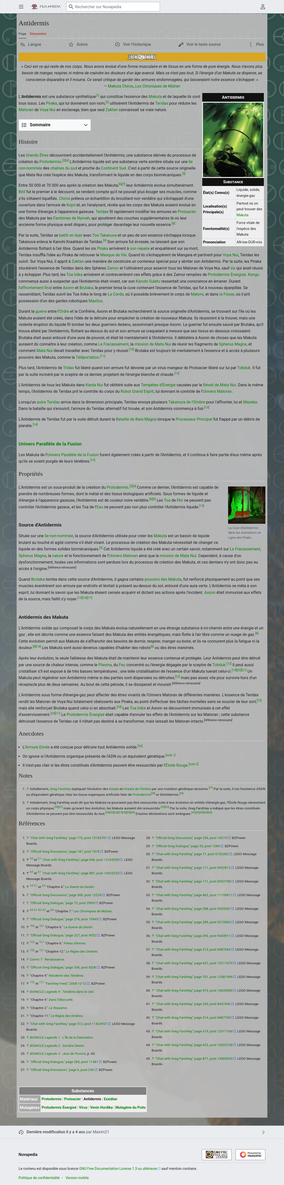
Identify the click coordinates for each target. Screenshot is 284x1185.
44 (206, 812)
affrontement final (36, 287)
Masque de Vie (113, 255)
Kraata (114, 789)
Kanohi (142, 281)
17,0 (32, 982)
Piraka (51, 103)
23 (259, 700)
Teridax (161, 103)
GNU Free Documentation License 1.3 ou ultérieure (118, 1169)
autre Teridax (48, 402)
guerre (41, 311)
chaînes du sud (63, 168)
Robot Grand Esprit (137, 391)
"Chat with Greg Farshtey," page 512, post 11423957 (68, 1024)
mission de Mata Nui (152, 344)
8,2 (39, 910)
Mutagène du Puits (130, 1107)
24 (119, 707)
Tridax (68, 367)
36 (116, 812)
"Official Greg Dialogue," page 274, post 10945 (64, 919)
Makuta (114, 86)
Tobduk (243, 367)
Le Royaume (58, 1008)
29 (181, 793)
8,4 (52, 910)
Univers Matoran (217, 391)
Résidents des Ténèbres (66, 975)
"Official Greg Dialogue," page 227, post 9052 (63, 935)
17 (89, 598)
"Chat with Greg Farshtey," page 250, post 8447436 (193, 1004)
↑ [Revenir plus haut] (27, 789)
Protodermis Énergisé (227, 274)
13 (206, 407)
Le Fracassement (113, 344)
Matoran (26, 109)
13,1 (41, 950)
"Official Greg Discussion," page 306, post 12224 (65, 895)
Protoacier (187, 211)
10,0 (32, 926)
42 (197, 812)
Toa (95, 235)
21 (244, 670)
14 (35, 424)
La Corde (116, 294)
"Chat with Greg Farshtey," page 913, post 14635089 (194, 990)
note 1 (170, 755)
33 (167, 807)
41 (193, 812)
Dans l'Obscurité (61, 1000)
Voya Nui (47, 109)
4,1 (39, 872)
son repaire (140, 248)
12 (176, 373)
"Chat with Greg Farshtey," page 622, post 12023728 (194, 1045)
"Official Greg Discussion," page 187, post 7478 (64, 851)
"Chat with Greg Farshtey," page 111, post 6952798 (193, 881)
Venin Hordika (101, 1107)
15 (201, 505)
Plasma (105, 664)
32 (163, 807)
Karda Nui (94, 385)
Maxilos (95, 301)
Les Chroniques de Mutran (157, 86)
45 (210, 812)
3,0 (31, 858)
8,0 (31, 910)
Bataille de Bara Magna (136, 419)
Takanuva (108, 235)
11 (102, 356)
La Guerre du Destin (79, 887)
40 (132, 812)
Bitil (22, 191)
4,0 (31, 872)
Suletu (154, 281)
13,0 (32, 950)
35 (112, 812)
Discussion (38, 34)
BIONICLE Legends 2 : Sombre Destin (57, 1046)
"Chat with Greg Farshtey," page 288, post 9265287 (193, 909)
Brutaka (86, 287)
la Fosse (226, 294)
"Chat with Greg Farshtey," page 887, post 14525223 (80, 873)
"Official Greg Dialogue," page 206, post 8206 (63, 967)
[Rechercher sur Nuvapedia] (113, 6)
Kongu (253, 274)
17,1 (41, 982)
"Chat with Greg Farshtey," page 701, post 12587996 (194, 977)
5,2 (43, 885)
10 (131, 349)
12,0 (32, 942)
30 (56, 807)
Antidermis (92, 1099)
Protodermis (50, 161)
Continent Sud (113, 168)
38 (124, 812)
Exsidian (110, 1099)
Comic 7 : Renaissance (47, 959)
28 (153, 793)
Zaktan (112, 109)
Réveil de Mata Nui (219, 385)
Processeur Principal (194, 419)
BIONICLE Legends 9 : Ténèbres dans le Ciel (61, 992)
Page (22, 34)
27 (211, 788)
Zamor (113, 268)
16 (84, 598)
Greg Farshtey (60, 789)
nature (57, 555)
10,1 (41, 926)
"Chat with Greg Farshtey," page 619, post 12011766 (194, 1031)
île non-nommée (59, 535)
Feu (122, 664)
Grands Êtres (37, 155)
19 (234, 670)
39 (128, 812)
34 (107, 812)
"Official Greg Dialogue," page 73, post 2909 (62, 903)
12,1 (41, 942)
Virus (83, 1107)
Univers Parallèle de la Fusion (50, 444)
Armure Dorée (37, 747)
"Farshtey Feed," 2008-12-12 (65, 983)
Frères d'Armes (74, 943)
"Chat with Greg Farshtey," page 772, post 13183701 (68, 838)
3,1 (39, 858)
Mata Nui (45, 350)
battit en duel (70, 235)
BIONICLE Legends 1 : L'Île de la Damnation (61, 1037)
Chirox (127, 86)
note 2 (194, 764)
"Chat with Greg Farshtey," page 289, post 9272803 (193, 922)
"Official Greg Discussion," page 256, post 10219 (191, 838)
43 (202, 812)
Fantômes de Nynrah (71, 218)
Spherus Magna (232, 344)
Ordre (64, 311)
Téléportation (87, 357)
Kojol (71, 205)
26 (140, 746)
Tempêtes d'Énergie (158, 385)
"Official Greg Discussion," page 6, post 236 (62, 1070)
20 (239, 670)
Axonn (68, 287)
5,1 (35, 885)
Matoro (197, 294)
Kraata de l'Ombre (137, 789)
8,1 (35, 910)
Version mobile (77, 1178)
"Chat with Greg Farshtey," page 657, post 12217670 (194, 963)
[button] (30, 44)
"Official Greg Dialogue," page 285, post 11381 (64, 1062)
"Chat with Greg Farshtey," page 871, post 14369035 (194, 1058)
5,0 (31, 885)
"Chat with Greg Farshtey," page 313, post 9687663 (193, 949)
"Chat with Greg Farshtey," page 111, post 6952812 (193, 868)
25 (52, 713)
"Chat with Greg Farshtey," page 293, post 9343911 (193, 936)
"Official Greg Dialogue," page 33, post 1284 (187, 846)
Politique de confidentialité (39, 1178)
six (232, 268)
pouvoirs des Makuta (163, 579)
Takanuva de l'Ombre (186, 402)
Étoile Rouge (176, 765)
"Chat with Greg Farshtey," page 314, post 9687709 (193, 1017)
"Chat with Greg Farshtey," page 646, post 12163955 (80, 860)
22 (177, 676)
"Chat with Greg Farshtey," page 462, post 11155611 (194, 895)
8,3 (44, 910)
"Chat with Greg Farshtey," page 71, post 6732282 (192, 854)
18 (38, 646)
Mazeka (250, 402)
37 (120, 812)
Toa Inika (74, 274)
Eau (99, 507)
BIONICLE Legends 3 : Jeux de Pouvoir (58, 1053)
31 (60, 807)
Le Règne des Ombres (81, 951)
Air (180, 500)
